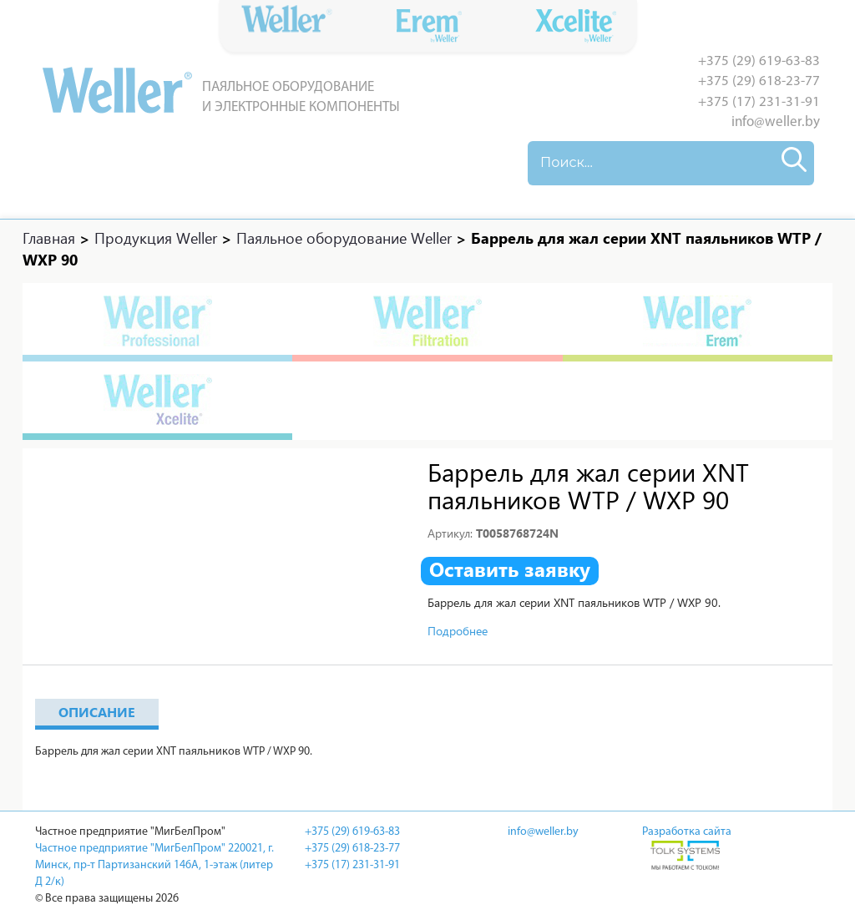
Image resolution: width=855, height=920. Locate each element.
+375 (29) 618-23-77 (759, 81)
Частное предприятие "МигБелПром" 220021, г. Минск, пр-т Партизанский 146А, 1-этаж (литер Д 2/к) (154, 865)
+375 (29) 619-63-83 (759, 61)
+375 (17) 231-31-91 (759, 102)
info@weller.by (775, 122)
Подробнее (458, 631)
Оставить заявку (509, 569)
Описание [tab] (96, 711)
